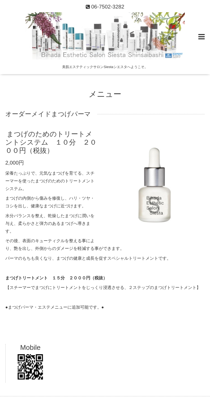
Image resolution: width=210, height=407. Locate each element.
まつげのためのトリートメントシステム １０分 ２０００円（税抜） (51, 142)
